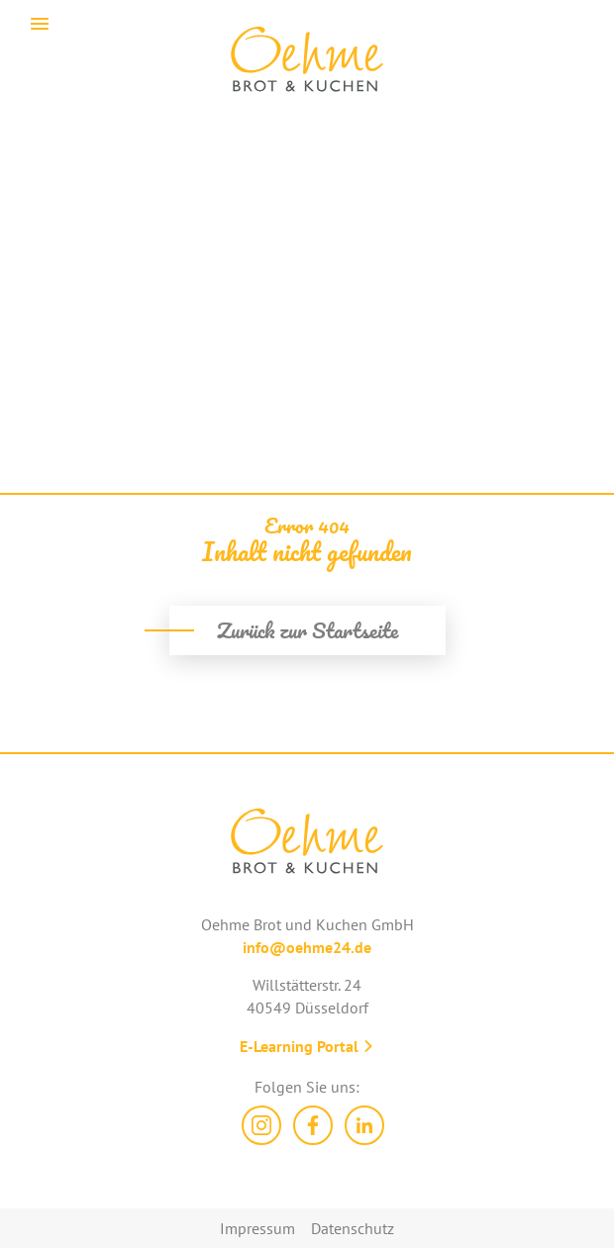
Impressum (257, 1228)
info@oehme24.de (307, 947)
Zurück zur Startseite (307, 630)
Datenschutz (352, 1228)
